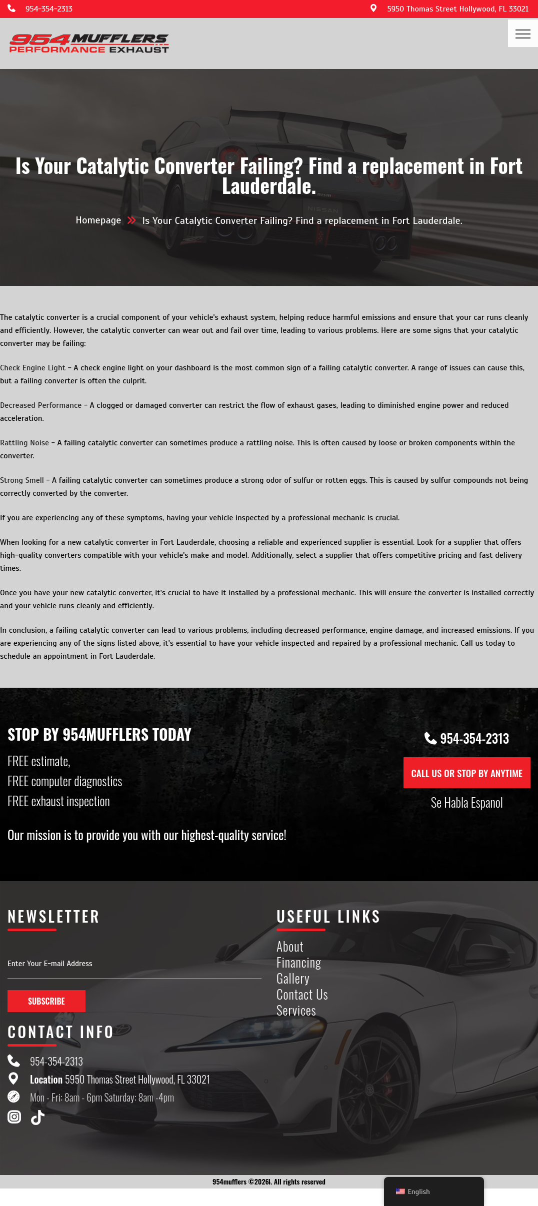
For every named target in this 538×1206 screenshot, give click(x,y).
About (290, 946)
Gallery (293, 978)
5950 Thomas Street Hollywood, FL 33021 (458, 9)
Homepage (98, 220)
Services (296, 1010)
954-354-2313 (49, 9)
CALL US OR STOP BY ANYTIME (467, 773)
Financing (299, 962)
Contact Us (302, 994)
